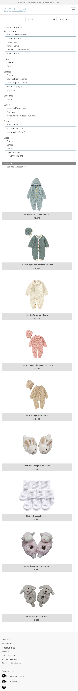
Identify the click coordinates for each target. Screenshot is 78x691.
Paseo (7, 121)
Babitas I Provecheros (17, 79)
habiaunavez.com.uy (15, 676)
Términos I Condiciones (11, 663)
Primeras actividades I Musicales (21, 115)
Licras (9, 148)
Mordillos (11, 90)
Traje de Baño (13, 152)
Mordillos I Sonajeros (16, 108)
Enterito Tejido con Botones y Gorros (37, 265)
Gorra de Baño (16, 156)
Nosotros (6, 651)
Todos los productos (13, 27)
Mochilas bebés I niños (17, 132)
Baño (6, 59)
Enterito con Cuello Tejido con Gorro (37, 365)
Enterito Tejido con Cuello (36, 315)
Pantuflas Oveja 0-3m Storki (36, 566)
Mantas (10, 99)
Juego (7, 105)
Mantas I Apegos (14, 86)
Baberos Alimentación (17, 34)
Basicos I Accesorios (16, 166)
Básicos (7, 71)
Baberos (11, 75)
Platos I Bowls (13, 46)
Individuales (12, 42)
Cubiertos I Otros (14, 38)
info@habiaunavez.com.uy (13, 643)
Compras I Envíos (9, 655)
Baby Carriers (13, 124)
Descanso (8, 95)
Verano (7, 138)
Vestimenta (9, 163)
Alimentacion (10, 31)
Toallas (10, 66)
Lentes (10, 145)
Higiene (10, 62)
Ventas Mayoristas (9, 659)
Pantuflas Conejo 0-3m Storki (37, 466)
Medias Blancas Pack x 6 (36, 516)
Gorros (10, 141)
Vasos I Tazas (13, 53)
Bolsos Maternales (15, 128)
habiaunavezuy (12, 682)
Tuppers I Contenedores (18, 49)
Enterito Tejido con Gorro (37, 415)
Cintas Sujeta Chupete (17, 82)
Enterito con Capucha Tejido (36, 214)
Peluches (11, 112)
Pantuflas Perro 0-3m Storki (36, 616)
